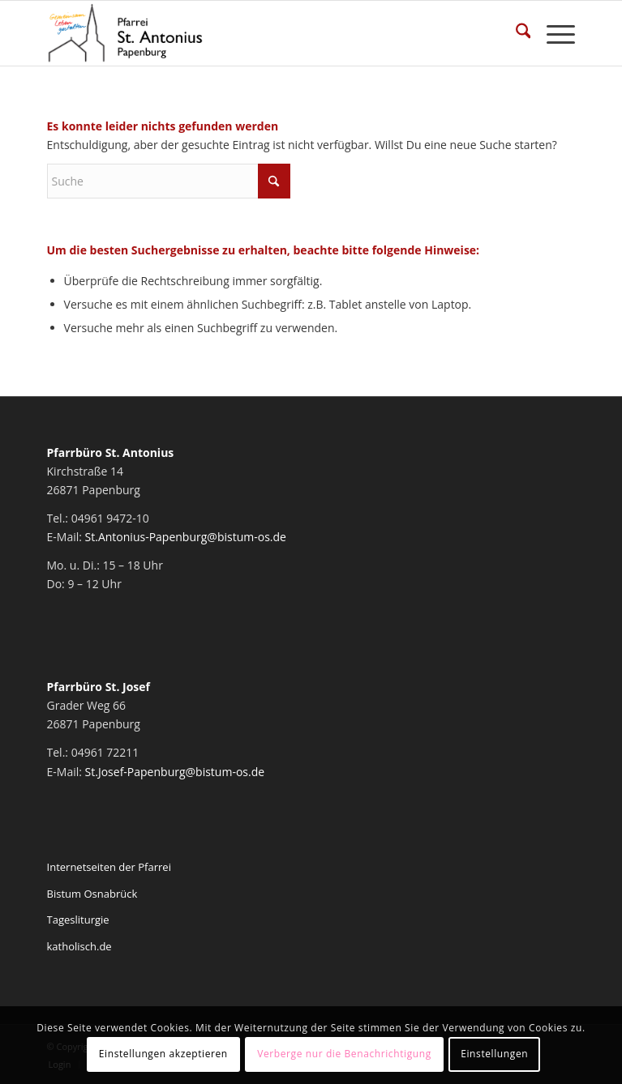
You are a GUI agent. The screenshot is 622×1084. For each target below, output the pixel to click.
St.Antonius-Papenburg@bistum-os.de (185, 536)
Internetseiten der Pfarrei (109, 867)
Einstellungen (494, 1054)
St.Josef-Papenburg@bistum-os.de (175, 771)
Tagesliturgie (78, 919)
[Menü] (552, 33)
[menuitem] (515, 33)
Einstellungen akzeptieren (163, 1054)
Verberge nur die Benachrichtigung (344, 1054)
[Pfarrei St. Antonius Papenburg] (258, 33)
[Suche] (515, 33)
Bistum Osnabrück (92, 893)
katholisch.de (79, 946)
